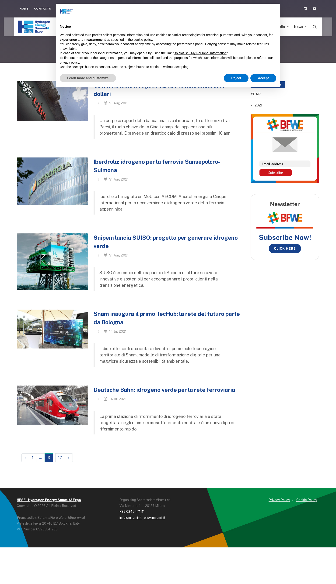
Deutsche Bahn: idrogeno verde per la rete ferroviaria (164, 389)
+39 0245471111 (132, 511)
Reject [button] (236, 78)
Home (24, 8)
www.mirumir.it (154, 517)
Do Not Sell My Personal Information (200, 53)
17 (60, 457)
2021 (258, 105)
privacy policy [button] (69, 62)
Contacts (42, 8)
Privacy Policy (279, 500)
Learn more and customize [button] (87, 78)
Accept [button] (263, 78)
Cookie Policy (306, 500)
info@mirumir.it (130, 517)
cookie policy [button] (143, 39)
